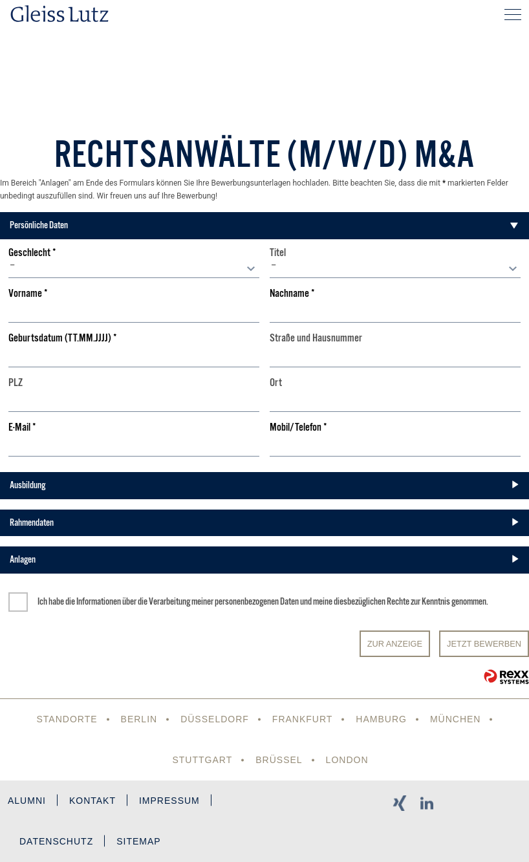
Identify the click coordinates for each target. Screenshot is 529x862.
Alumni (27, 800)
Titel (278, 253)
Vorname (28, 293)
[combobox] (133, 268)
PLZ (15, 383)
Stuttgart (202, 760)
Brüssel (278, 760)
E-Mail (22, 427)
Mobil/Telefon (298, 427)
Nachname (292, 293)
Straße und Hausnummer (316, 338)
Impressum (169, 800)
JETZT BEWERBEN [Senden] (484, 644)
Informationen (98, 601)
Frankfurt (302, 719)
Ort (276, 383)
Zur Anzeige (394, 644)
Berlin (139, 719)
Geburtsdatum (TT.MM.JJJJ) (62, 338)
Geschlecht (32, 253)
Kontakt (92, 800)
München (455, 719)
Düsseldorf (214, 719)
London (347, 760)
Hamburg (381, 719)
